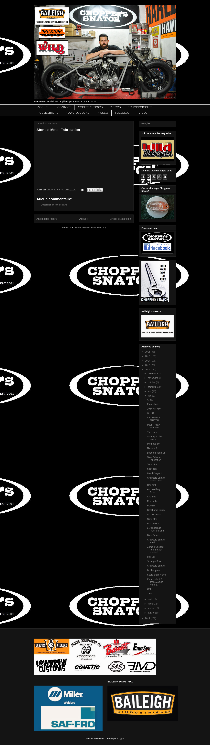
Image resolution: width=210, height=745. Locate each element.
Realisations (47, 113)
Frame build (153, 404)
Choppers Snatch (156, 565)
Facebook (123, 113)
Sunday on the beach (154, 438)
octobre (152, 382)
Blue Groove (153, 535)
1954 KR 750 (154, 408)
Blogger (120, 738)
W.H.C (150, 413)
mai (150, 395)
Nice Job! (152, 448)
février (151, 608)
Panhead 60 (153, 443)
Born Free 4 (153, 523)
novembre (153, 378)
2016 (148, 351)
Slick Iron (152, 468)
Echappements (140, 107)
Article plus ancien (120, 218)
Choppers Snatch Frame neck (156, 479)
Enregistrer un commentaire (54, 205)
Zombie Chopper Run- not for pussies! (155, 550)
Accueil (43, 107)
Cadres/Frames (90, 107)
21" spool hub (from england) (156, 529)
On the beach (154, 514)
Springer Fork (154, 561)
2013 (148, 365)
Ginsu (150, 399)
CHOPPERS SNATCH (153, 419)
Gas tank (151, 485)
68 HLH (151, 557)
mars (150, 603)
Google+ (145, 123)
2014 (148, 360)
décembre (153, 373)
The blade (152, 432)
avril (150, 599)
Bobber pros (153, 570)
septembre (153, 387)
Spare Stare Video (156, 574)
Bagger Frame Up (156, 452)
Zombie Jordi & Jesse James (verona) (155, 582)
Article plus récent (46, 218)
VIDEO (143, 113)
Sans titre (152, 464)
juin (150, 391)
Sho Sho (151, 496)
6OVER (151, 505)
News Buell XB (77, 113)
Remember (152, 501)
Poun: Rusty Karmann (153, 426)
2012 (148, 369)
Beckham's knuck (156, 510)
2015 (148, 356)
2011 (148, 618)
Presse (102, 113)
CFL (149, 589)
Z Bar (150, 593)
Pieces (115, 107)
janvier (151, 612)
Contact (64, 107)
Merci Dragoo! (154, 473)
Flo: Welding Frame (153, 491)
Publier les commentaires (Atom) (90, 227)
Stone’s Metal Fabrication (154, 458)
